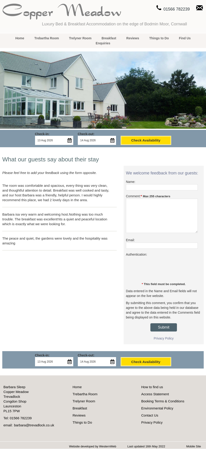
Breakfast (109, 38)
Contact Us (149, 415)
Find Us (185, 38)
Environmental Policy (157, 408)
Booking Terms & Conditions (162, 401)
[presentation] (160, 269)
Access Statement (155, 394)
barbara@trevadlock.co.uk (34, 425)
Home (19, 38)
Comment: (133, 196)
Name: (130, 182)
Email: (130, 240)
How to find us (152, 387)
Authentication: (136, 254)
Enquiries (103, 43)
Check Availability (145, 140)
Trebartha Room (46, 38)
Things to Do (159, 38)
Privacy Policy (163, 338)
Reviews (132, 38)
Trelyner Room (80, 38)
